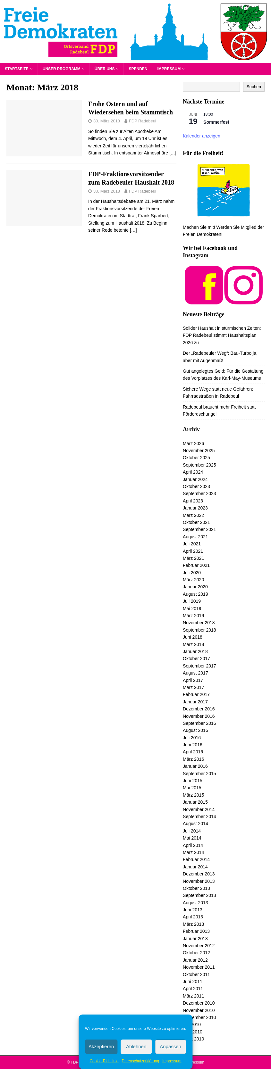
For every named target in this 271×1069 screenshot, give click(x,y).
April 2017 (193, 680)
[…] (172, 152)
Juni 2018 (192, 637)
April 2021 (193, 551)
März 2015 (193, 795)
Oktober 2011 (196, 974)
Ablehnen (136, 1046)
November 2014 (199, 809)
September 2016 (199, 723)
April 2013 (193, 916)
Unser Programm (61, 69)
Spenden (138, 69)
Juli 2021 (192, 543)
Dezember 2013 (199, 873)
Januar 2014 (195, 866)
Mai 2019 (192, 608)
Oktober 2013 (196, 888)
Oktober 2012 (196, 952)
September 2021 (199, 529)
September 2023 (199, 493)
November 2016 (199, 716)
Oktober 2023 (196, 486)
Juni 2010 (192, 1031)
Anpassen (170, 1046)
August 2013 (195, 902)
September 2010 (199, 1017)
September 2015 (199, 773)
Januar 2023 (195, 507)
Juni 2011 (192, 981)
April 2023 (193, 500)
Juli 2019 (192, 601)
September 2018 (199, 630)
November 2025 (199, 450)
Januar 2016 (195, 766)
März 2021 (193, 558)
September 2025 (199, 465)
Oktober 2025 (196, 457)
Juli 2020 (192, 572)
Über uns (105, 69)
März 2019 (193, 615)
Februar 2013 (196, 931)
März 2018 (193, 644)
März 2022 (193, 515)
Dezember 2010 (199, 1003)
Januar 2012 (195, 960)
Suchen (254, 86)
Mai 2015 (192, 787)
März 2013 (193, 924)
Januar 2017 (195, 701)
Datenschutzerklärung (140, 1061)
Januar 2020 (195, 586)
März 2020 (193, 579)
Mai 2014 (192, 838)
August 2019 (195, 594)
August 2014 (195, 823)
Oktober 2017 (196, 658)
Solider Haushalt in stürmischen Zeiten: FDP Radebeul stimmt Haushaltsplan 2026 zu (222, 335)
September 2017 (199, 665)
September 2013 (199, 895)
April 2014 (193, 845)
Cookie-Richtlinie (103, 1061)
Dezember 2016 (199, 708)
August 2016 (195, 730)
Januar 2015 (195, 802)
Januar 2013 (195, 938)
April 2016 (193, 751)
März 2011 (193, 996)
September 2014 (199, 816)
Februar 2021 (196, 565)
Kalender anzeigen (201, 135)
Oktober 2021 (196, 522)
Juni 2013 (192, 909)
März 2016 (193, 759)
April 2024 (193, 472)
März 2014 (193, 852)
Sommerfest (216, 122)
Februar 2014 (196, 859)
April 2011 (193, 988)
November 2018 (199, 622)
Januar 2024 (195, 479)
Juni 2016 (192, 744)
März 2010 (193, 1038)
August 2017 (195, 672)
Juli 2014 (192, 830)
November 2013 (199, 881)
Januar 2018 (195, 651)
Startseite (17, 69)
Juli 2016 (192, 737)
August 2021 (195, 536)
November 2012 (199, 945)
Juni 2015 (192, 780)
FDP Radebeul (142, 121)
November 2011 (199, 967)
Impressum (171, 1061)
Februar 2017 (196, 694)
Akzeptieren (101, 1046)
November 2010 (199, 1010)
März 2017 (193, 687)
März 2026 (193, 443)
